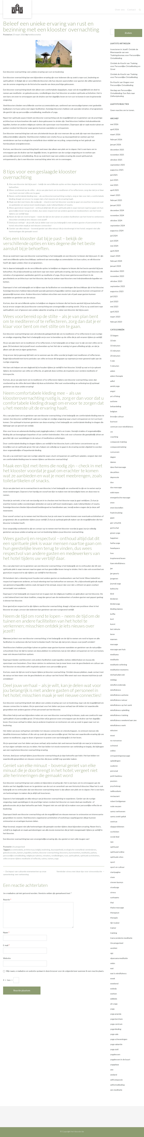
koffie (112, 614)
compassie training (118, 442)
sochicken (114, 831)
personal (114, 771)
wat (112, 968)
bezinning (46, 849)
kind (112, 593)
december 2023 (117, 271)
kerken (35, 852)
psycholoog (115, 786)
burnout (113, 421)
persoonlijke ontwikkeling (14, 855)
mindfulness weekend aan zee (123, 720)
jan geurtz (114, 573)
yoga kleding (115, 1029)
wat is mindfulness (118, 973)
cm (111, 431)
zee (111, 1069)
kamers (20, 852)
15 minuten (115, 350)
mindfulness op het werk (121, 705)
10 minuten (115, 345)
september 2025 (117, 165)
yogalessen (115, 1054)
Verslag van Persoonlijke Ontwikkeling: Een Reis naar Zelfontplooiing (122, 93)
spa (111, 842)
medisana (114, 654)
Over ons (120, 9)
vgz (111, 953)
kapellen (28, 852)
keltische (114, 588)
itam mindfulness (117, 563)
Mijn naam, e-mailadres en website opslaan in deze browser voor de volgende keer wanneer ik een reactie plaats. (55, 971)
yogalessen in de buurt (120, 1059)
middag (113, 680)
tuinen (50, 858)
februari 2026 (116, 139)
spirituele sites (116, 857)
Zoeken (128, 33)
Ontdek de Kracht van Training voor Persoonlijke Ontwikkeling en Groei (125, 66)
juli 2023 (114, 296)
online (113, 750)
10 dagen (114, 335)
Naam (6, 932)
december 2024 (117, 210)
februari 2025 (116, 200)
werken (113, 993)
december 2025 (117, 149)
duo (112, 482)
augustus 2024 (116, 230)
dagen (113, 457)
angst (112, 391)
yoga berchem (116, 1019)
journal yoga (115, 583)
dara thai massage (118, 467)
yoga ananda (115, 1014)
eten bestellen (116, 507)
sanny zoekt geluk (118, 816)
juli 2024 (114, 235)
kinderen (114, 599)
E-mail (6, 945)
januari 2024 (115, 266)
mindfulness (115, 690)
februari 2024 (116, 261)
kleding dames (116, 609)
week (112, 978)
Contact (131, 9)
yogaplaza (114, 1064)
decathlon (114, 472)
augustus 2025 (116, 170)
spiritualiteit (74, 855)
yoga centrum (116, 1024)
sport (112, 862)
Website (7, 958)
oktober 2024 (116, 220)
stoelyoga (114, 887)
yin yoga (113, 1004)
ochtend (114, 745)
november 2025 (117, 154)
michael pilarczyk (117, 674)
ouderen (114, 766)
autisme (113, 401)
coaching (114, 437)
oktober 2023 (116, 281)
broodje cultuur (117, 416)
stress (113, 892)
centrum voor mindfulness (121, 426)
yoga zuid (114, 1049)
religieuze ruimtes (34, 855)
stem (112, 877)
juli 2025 (114, 175)
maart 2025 (115, 195)
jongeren (114, 578)
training (113, 933)
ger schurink (115, 523)
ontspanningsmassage (120, 755)
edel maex (114, 492)
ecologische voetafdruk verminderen (80, 849)
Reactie (7, 899)
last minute (115, 629)
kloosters (64, 852)
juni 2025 (114, 180)
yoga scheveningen (118, 1039)
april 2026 (114, 129)
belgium (113, 411)
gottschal (114, 528)
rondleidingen (57, 855)
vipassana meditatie (119, 958)
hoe (112, 553)
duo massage (116, 487)
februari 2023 (116, 321)
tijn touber (115, 923)
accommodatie (16, 849)
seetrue (113, 821)
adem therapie (116, 376)
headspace (115, 548)
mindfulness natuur (118, 700)
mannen (113, 639)
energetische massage (120, 497)
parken (94, 852)
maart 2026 (115, 134)
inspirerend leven (117, 558)
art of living (115, 396)
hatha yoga (115, 543)
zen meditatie (116, 1090)
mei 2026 (114, 124)
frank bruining (116, 512)
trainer (113, 928)
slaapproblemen (117, 826)
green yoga (115, 533)
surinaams (114, 897)
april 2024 (114, 251)
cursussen (114, 452)
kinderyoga (115, 604)
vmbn (112, 963)
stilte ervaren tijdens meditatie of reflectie (21, 858)
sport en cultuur (117, 867)
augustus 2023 (116, 291)
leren (112, 634)
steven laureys (116, 882)
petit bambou (116, 776)
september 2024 (117, 225)
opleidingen (115, 761)
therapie (114, 917)
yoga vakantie (116, 1044)
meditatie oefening (118, 664)
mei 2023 (114, 306)
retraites (46, 855)
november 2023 (117, 276)
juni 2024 (114, 240)
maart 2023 (115, 316)
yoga (56, 858)
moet (112, 735)
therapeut (114, 912)
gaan (112, 518)
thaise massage (117, 907)
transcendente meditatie (121, 938)
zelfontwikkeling (117, 1085)
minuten (114, 730)
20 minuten (115, 356)
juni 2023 (114, 301)
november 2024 (117, 215)
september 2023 (117, 286)
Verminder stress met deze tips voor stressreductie (80, 871)
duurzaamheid (57, 849)
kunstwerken (74, 852)
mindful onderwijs (118, 685)
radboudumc (115, 791)
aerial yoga (115, 386)
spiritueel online (117, 852)
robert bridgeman (118, 801)
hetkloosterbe (34, 34)
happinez (114, 538)
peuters (113, 781)
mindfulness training (119, 715)
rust (66, 855)
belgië (38, 849)
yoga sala (114, 1034)
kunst (112, 624)
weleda (113, 988)
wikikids (113, 998)
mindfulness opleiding (119, 710)
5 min (112, 361)
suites (44, 858)
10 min (113, 340)
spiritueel (114, 847)
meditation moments (119, 669)
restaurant (115, 796)
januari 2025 (115, 205)
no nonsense (116, 740)
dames (113, 462)
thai (112, 902)
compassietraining (118, 447)
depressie (114, 477)
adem (112, 371)
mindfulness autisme (119, 695)
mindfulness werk (118, 725)
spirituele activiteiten (89, 855)
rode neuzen (115, 806)
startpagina (115, 872)
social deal (114, 836)
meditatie (85, 852)
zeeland (113, 1074)
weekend (114, 983)
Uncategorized (18, 846)
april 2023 (114, 311)
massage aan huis (118, 649)
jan (111, 568)
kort (112, 619)
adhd (112, 381)
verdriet (113, 948)
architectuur (29, 849)
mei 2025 (114, 185)
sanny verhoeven (117, 811)
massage (114, 644)
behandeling (115, 406)
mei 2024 (114, 246)
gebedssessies (9, 852)
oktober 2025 (116, 159)
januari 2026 (115, 144)
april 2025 (114, 190)
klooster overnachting (49, 852)
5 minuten (114, 366)
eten (112, 502)
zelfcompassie (116, 1079)
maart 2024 (115, 256)
